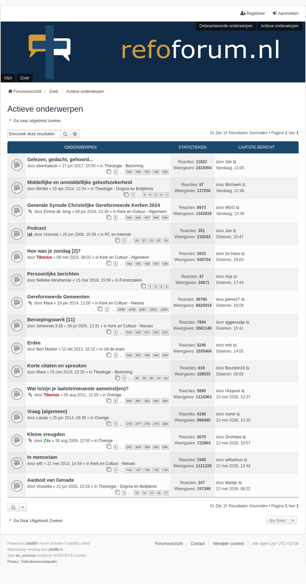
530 (137, 332)
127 (137, 470)
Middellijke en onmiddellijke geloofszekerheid (79, 182)
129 (156, 470)
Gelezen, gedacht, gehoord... (60, 159)
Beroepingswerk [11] (51, 319)
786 (137, 172)
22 (151, 240)
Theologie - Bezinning (123, 165)
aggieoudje (235, 322)
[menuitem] (12, 562)
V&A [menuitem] (8, 78)
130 (165, 470)
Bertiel (42, 188)
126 (128, 470)
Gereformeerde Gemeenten (58, 296)
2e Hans (232, 253)
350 (165, 355)
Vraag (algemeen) (47, 411)
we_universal (25, 555)
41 (158, 378)
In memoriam (42, 457)
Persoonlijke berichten (53, 274)
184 (128, 263)
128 (146, 470)
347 (137, 355)
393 (156, 401)
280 (165, 424)
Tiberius (44, 257)
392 (146, 401)
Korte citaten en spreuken (57, 365)
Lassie (42, 417)
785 (128, 172)
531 (146, 332)
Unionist (51, 234)
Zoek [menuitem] (24, 78)
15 (151, 492)
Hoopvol (232, 391)
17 (166, 492)
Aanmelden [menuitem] (285, 13)
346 (128, 355)
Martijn (231, 482)
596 (137, 217)
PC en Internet (118, 234)
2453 (164, 309)
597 (146, 217)
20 (136, 240)
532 (156, 332)
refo (228, 345)
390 (128, 401)
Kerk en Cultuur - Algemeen (142, 211)
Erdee (34, 342)
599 (165, 217)
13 (136, 492)
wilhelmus (234, 460)
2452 (153, 309)
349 (156, 355)
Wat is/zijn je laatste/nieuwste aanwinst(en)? (78, 388)
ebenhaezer (46, 165)
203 (137, 447)
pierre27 (232, 299)
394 (165, 401)
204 (146, 447)
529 (128, 332)
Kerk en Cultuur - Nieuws (121, 303)
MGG (230, 207)
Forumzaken (131, 280)
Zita (47, 440)
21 (144, 240)
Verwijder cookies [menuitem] (228, 543)
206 (165, 447)
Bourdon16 (235, 368)
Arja (228, 276)
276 (128, 424)
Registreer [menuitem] (253, 13)
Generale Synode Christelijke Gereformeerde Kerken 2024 (93, 205)
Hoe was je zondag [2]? (54, 251)
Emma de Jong (57, 211)
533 (165, 332)
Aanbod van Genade (50, 480)
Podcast (36, 228)
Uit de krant (114, 349)
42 (166, 378)
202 (128, 447)
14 (144, 492)
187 (156, 263)
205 (156, 447)
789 (165, 172)
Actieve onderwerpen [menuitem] (280, 26)
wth (39, 463)
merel (230, 414)
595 (128, 217)
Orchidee (233, 437)
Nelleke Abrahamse (53, 280)
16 (158, 492)
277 (137, 424)
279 (156, 424)
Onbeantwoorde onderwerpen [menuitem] (226, 26)
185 (137, 263)
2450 (132, 309)
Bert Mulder (46, 349)
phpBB (31, 543)
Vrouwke (44, 486)
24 (166, 240)
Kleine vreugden (46, 434)
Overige (114, 395)
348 (146, 355)
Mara (48, 303)
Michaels (233, 184)
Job (228, 161)
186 (146, 263)
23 (158, 240)
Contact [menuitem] (198, 543)
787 (146, 172)
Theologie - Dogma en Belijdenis (124, 188)
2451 (142, 309)
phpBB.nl (55, 549)
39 (144, 378)
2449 (121, 309)
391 (137, 401)
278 (146, 424)
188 (165, 263)
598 (156, 217)
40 (151, 378)
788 (156, 172)
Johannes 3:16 (49, 326)
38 (136, 378)
